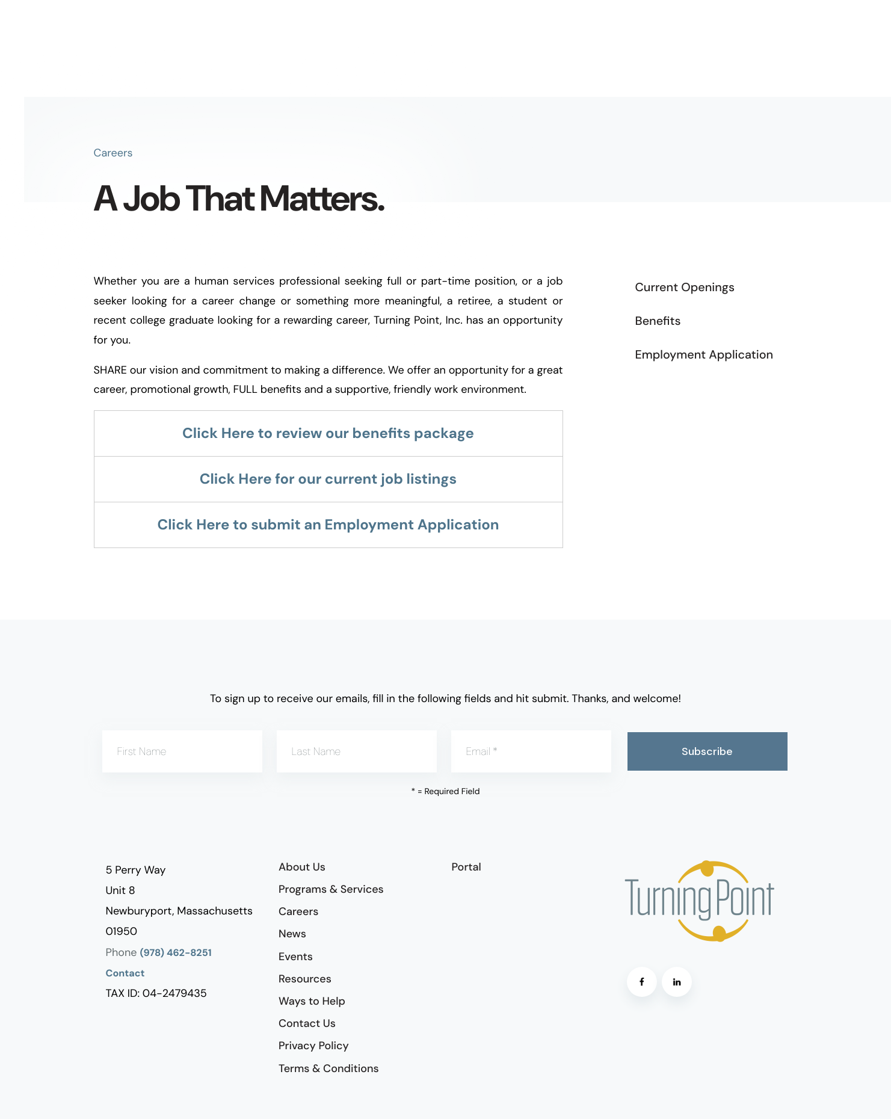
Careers (298, 911)
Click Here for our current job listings (328, 479)
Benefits (658, 321)
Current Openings (685, 287)
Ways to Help (312, 1001)
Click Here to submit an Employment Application (328, 525)
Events (296, 956)
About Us (302, 867)
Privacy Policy (314, 1045)
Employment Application (704, 355)
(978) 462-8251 (176, 953)
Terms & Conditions (329, 1068)
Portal (466, 867)
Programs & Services (331, 889)
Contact (125, 973)
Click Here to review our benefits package (328, 433)
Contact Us (307, 1023)
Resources (305, 979)
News (292, 933)
